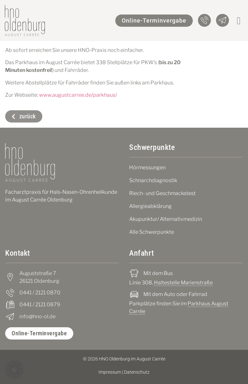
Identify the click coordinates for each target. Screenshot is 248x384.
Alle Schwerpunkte (151, 232)
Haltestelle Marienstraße (183, 283)
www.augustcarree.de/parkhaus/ (78, 95)
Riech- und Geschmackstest (162, 193)
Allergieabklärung (150, 206)
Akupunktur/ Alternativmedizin (165, 219)
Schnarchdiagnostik (153, 180)
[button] (238, 20)
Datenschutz (137, 372)
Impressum (109, 372)
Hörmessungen (147, 167)
